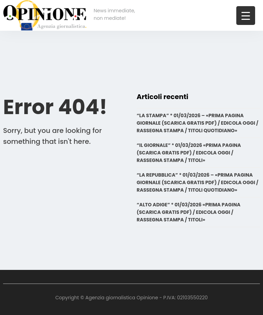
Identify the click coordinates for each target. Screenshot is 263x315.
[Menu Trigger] (245, 15)
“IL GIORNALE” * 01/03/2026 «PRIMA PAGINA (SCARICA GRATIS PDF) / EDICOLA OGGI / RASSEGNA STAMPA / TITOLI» (189, 153)
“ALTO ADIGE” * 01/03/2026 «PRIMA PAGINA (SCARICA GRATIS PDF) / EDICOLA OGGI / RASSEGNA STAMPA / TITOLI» (188, 212)
